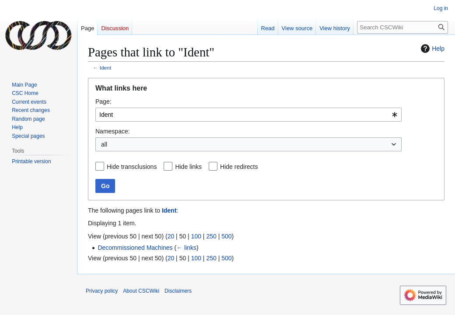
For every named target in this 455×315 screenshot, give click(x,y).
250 (211, 236)
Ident (105, 67)
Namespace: (112, 131)
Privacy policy (102, 291)
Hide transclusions (132, 166)
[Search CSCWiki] (402, 27)
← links (186, 247)
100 (196, 236)
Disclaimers (178, 291)
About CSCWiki (141, 291)
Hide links (188, 166)
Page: (103, 101)
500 (226, 236)
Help (431, 48)
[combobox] (248, 115)
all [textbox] (104, 144)
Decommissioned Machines (135, 247)
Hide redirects (239, 166)
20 (171, 236)
